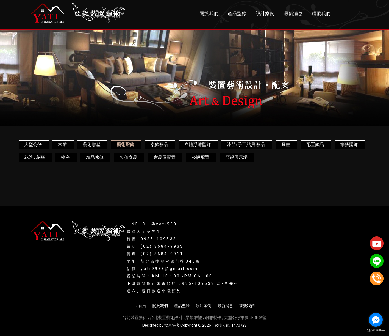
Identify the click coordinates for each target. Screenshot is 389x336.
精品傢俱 (95, 157)
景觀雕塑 (193, 317)
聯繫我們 (321, 13)
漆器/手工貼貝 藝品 (246, 144)
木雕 (62, 144)
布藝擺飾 (349, 144)
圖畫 (285, 144)
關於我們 (209, 13)
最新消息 (293, 13)
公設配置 (200, 157)
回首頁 (140, 306)
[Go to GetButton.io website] (376, 330)
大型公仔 (33, 144)
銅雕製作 (213, 317)
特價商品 (128, 157)
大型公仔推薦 (236, 317)
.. (212, 325)
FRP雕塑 (259, 317)
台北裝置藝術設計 (166, 317)
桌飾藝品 (159, 144)
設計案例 (265, 13)
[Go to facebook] (376, 320)
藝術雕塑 (92, 144)
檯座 (65, 157)
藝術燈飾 (125, 144)
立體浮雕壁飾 (197, 144)
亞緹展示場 (237, 157)
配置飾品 (315, 144)
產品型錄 (237, 13)
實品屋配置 (165, 157)
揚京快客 (172, 325)
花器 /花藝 (34, 157)
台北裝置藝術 (134, 317)
